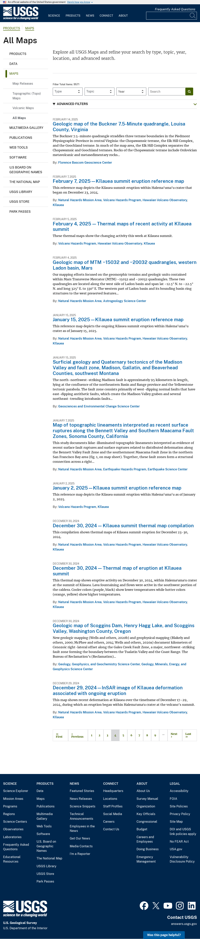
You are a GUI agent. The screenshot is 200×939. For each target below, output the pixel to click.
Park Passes (20, 211)
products (11, 28)
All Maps (19, 118)
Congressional (147, 821)
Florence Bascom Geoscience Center (85, 162)
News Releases (81, 799)
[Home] (20, 19)
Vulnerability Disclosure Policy (182, 859)
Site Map (176, 821)
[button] (125, 104)
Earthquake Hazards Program (124, 469)
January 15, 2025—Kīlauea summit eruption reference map (118, 319)
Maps (29, 28)
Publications (20, 138)
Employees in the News (82, 828)
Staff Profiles (112, 806)
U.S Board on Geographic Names (25, 170)
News (90, 15)
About (123, 15)
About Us (143, 791)
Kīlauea (58, 205)
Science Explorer (15, 791)
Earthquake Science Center (168, 469)
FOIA (173, 799)
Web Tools (18, 147)
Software (18, 157)
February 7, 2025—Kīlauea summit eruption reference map (118, 181)
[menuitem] (54, 13)
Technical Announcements (81, 816)
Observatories (13, 829)
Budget (142, 829)
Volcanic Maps (23, 108)
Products (73, 15)
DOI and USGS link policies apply (183, 831)
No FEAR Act (179, 841)
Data (13, 64)
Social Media (112, 814)
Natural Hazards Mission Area (80, 200)
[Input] (171, 16)
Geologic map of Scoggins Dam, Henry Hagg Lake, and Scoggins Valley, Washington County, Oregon (123, 628)
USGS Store (19, 202)
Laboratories (12, 837)
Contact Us (111, 829)
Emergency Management (146, 859)
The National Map (24, 182)
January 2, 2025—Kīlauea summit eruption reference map (117, 488)
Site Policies (179, 806)
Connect (106, 15)
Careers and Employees (145, 839)
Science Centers (15, 821)
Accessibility (179, 791)
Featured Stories (82, 791)
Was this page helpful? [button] (164, 935)
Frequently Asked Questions (175, 9)
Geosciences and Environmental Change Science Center (99, 406)
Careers (108, 821)
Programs (10, 806)
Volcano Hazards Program (122, 200)
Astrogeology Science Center (124, 301)
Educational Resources (12, 859)
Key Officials (146, 814)
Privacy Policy (180, 814)
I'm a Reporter (80, 854)
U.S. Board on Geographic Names (46, 846)
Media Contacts (81, 846)
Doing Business (148, 849)
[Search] (193, 16)
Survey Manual (147, 799)
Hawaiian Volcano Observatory (165, 200)
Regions (9, 814)
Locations (110, 799)
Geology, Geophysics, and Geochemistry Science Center (99, 664)
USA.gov (176, 849)
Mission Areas (13, 799)
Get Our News (80, 838)
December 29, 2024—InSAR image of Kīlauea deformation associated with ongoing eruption (118, 690)
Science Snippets (82, 806)
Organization (146, 806)
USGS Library (20, 192)
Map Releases (22, 83)
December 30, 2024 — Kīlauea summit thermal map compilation (123, 525)
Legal (175, 784)
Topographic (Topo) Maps (26, 96)
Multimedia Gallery (26, 128)
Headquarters (113, 791)
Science (54, 15)
